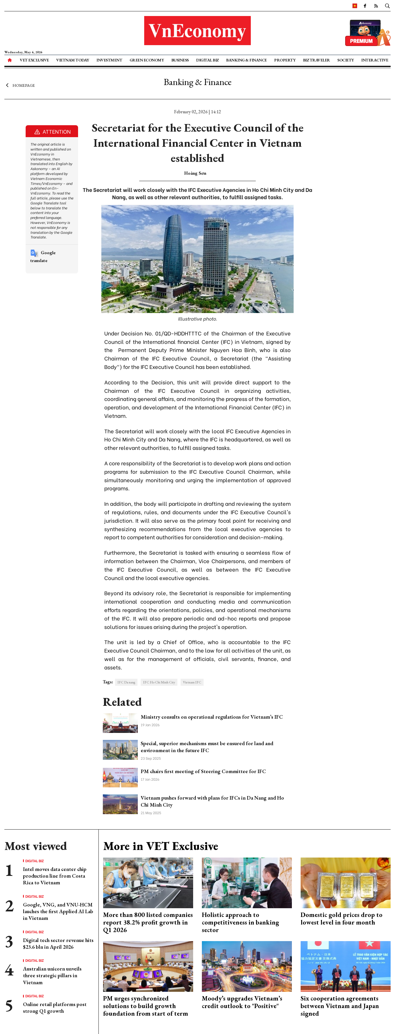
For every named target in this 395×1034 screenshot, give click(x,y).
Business (180, 60)
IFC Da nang (126, 682)
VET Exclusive (34, 60)
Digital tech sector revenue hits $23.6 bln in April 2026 (58, 943)
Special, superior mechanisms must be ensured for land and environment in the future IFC (207, 746)
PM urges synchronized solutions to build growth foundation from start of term (145, 1006)
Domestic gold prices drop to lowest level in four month (341, 919)
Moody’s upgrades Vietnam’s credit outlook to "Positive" (242, 1002)
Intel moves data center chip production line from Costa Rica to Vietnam (55, 876)
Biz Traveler (316, 60)
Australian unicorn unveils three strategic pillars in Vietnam (52, 975)
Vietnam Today (72, 60)
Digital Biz (207, 60)
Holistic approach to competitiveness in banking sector (240, 922)
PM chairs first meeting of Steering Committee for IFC (203, 771)
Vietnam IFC (192, 682)
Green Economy (147, 60)
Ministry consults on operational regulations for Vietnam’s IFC (212, 716)
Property (284, 60)
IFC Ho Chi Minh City (159, 682)
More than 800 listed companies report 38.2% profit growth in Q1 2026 (148, 922)
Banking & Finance (246, 60)
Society (345, 60)
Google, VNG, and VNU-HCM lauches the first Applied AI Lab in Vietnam (58, 911)
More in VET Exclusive (160, 845)
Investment (109, 60)
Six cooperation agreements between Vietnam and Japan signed (340, 1006)
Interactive (374, 60)
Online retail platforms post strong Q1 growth (55, 1007)
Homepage (19, 85)
